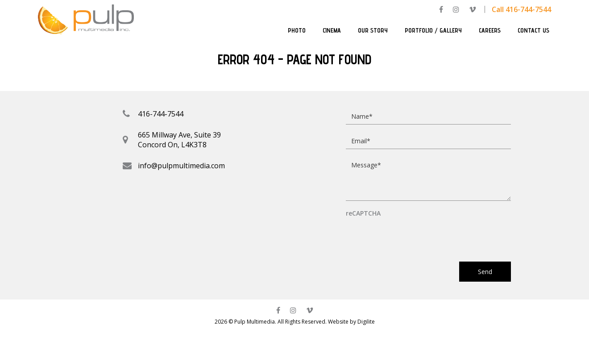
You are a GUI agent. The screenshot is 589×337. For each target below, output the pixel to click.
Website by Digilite (351, 321)
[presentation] (413, 235)
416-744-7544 (160, 114)
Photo (297, 30)
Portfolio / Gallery (433, 30)
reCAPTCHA (363, 213)
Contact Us (533, 30)
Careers (490, 30)
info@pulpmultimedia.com (181, 166)
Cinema (332, 30)
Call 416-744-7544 (521, 9)
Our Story (373, 30)
